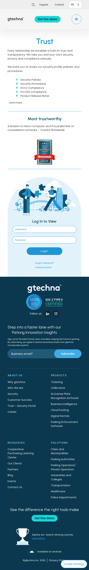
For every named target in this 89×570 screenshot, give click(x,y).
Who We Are (15, 388)
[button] (76, 19)
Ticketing (57, 382)
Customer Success (20, 400)
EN (72, 4)
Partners (13, 469)
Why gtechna (16, 382)
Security (13, 394)
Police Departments (63, 497)
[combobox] (75, 4)
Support (43, 4)
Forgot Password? (44, 263)
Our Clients (15, 463)
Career (12, 412)
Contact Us (15, 487)
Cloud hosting (60, 410)
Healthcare (58, 491)
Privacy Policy (57, 560)
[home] (16, 19)
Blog (10, 475)
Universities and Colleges (61, 477)
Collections (58, 388)
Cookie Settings (74, 564)
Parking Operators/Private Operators (63, 467)
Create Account (43, 267)
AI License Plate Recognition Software (65, 396)
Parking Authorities (63, 459)
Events (12, 481)
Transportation (60, 485)
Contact (59, 4)
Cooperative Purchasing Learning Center (21, 453)
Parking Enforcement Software (64, 424)
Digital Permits (60, 416)
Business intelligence (64, 404)
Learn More (38, 538)
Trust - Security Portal (22, 406)
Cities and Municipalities (59, 451)
